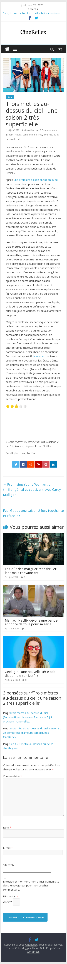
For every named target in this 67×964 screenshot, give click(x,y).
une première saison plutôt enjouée (36, 179)
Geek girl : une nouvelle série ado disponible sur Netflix (30, 674)
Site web (8, 865)
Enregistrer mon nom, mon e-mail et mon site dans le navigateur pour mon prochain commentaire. (31, 885)
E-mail (8, 847)
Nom (7, 827)
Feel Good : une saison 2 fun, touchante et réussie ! (33, 513)
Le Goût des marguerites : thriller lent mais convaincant (30, 571)
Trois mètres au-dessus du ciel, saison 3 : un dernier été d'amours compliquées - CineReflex (32, 733)
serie (25, 134)
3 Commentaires (46, 130)
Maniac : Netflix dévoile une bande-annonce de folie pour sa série (31, 622)
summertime (35, 134)
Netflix (18, 134)
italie (11, 134)
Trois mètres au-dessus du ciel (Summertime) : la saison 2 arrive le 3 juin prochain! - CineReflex (28, 717)
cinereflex (29, 130)
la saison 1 (39, 356)
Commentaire (12, 776)
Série (10, 97)
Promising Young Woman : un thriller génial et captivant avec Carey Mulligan (32, 489)
